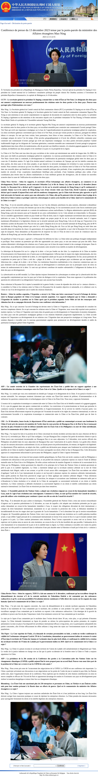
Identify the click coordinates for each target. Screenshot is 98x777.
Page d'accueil (5, 23)
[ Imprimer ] (81, 766)
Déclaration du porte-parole (22, 23)
